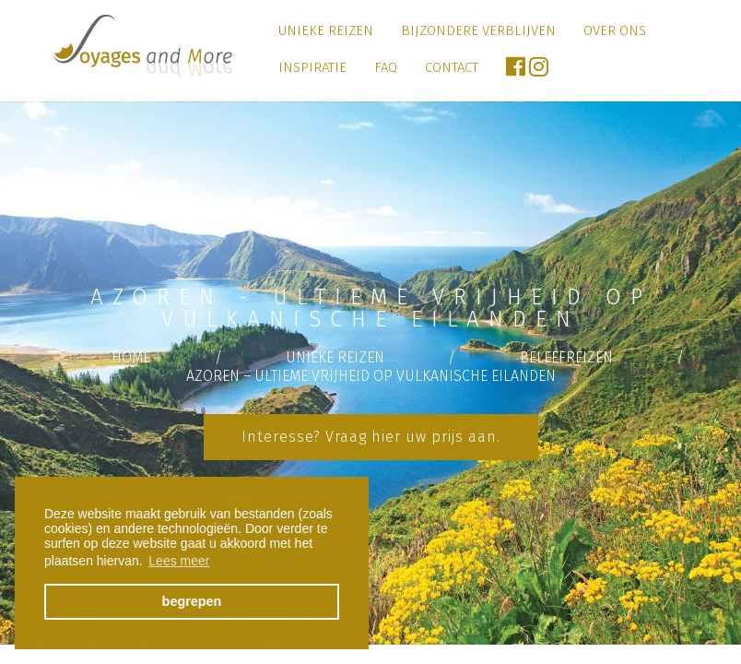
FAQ (385, 67)
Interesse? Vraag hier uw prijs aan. (370, 436)
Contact (451, 67)
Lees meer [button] (178, 560)
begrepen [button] (192, 601)
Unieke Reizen (325, 30)
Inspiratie (312, 67)
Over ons (614, 30)
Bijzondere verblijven (478, 30)
